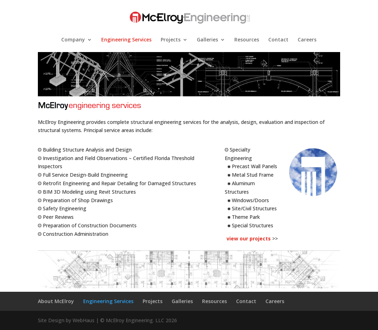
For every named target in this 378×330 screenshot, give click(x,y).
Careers (307, 40)
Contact (278, 40)
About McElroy (56, 301)
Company (73, 40)
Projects (171, 40)
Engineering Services (126, 40)
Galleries (207, 40)
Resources (246, 40)
